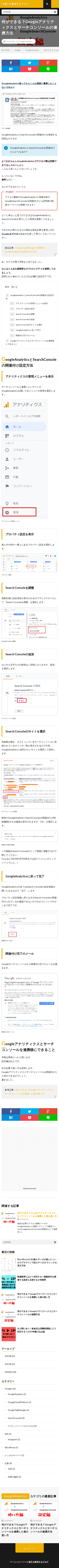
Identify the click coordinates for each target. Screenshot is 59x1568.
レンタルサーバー (13, 1455)
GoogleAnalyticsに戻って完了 (25, 330)
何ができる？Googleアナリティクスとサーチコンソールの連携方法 (43, 1528)
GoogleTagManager (17, 1410)
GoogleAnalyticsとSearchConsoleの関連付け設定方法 (30, 296)
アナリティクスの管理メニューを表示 (29, 303)
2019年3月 (10, 1364)
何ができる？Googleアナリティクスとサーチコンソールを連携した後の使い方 (15, 1530)
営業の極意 (13, 1477)
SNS (6, 1434)
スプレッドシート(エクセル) (21, 1426)
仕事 (7, 1463)
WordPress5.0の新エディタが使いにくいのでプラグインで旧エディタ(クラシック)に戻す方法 (37, 1262)
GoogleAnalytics (25, 41)
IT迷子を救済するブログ (37, 1562)
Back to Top (29, 1548)
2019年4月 (10, 1356)
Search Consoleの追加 (22, 319)
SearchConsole (15, 1418)
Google (8, 1388)
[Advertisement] (29, 1156)
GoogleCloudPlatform (18, 1402)
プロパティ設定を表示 (22, 309)
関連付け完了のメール (22, 335)
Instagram (12, 1439)
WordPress (10, 1447)
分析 (10, 1469)
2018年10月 (10, 1372)
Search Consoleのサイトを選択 (26, 325)
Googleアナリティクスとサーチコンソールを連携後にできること (30, 342)
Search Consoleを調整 (22, 314)
